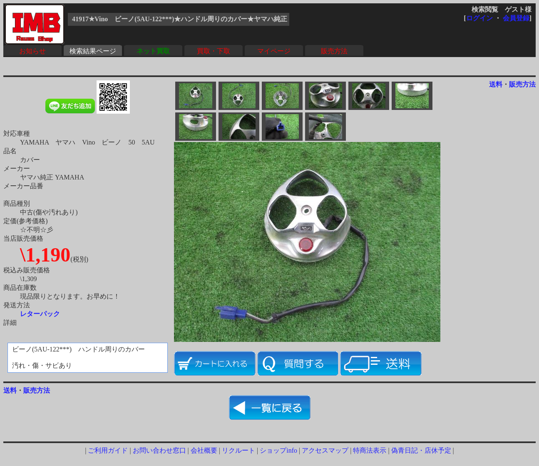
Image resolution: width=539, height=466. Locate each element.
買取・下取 (213, 51)
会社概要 (204, 450)
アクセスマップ (325, 450)
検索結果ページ (93, 51)
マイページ (274, 51)
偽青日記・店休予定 (421, 450)
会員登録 (516, 18)
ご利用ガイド (108, 450)
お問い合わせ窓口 (159, 450)
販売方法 (334, 51)
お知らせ (32, 51)
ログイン (479, 18)
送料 (495, 84)
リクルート (238, 450)
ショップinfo (278, 450)
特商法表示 (369, 450)
